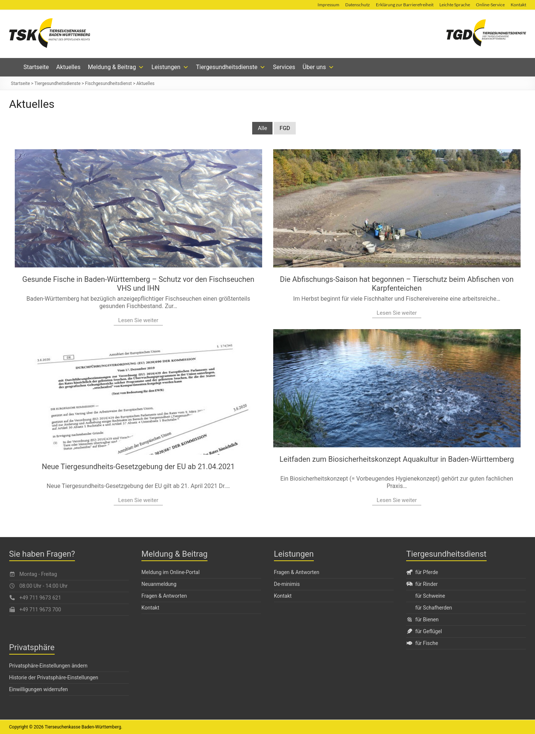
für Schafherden (433, 608)
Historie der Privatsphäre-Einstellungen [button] (53, 677)
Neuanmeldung (158, 584)
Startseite (36, 67)
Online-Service (490, 4)
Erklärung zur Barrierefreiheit (404, 4)
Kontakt (518, 4)
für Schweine (430, 596)
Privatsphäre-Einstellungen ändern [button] (48, 666)
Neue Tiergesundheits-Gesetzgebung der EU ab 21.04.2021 (138, 466)
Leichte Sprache (454, 4)
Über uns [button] (318, 67)
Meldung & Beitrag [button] (116, 67)
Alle (262, 128)
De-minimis (287, 584)
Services (284, 67)
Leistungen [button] (169, 67)
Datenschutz (357, 4)
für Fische (422, 643)
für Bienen (422, 619)
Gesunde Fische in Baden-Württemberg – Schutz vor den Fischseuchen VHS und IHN (138, 284)
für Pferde (422, 572)
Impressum (328, 4)
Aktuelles (68, 67)
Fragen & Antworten (164, 596)
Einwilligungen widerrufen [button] (38, 689)
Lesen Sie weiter (138, 320)
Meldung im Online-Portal (170, 572)
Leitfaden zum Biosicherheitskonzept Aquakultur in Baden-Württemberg (396, 459)
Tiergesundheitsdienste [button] (231, 67)
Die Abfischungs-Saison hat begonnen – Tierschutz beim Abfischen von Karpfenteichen (397, 284)
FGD (284, 128)
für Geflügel (424, 631)
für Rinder (422, 584)
